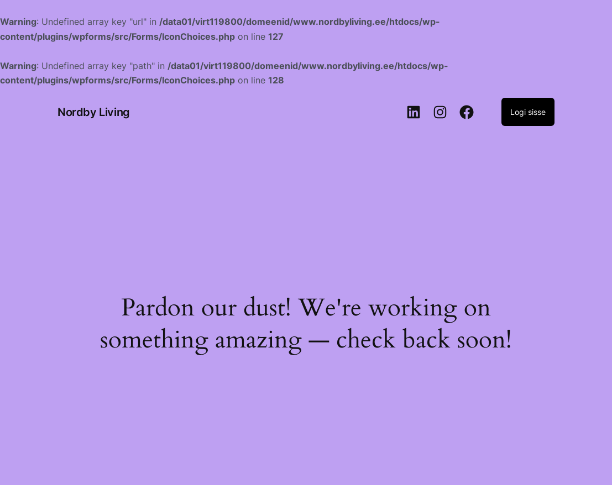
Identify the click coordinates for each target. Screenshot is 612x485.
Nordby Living (93, 112)
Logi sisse (528, 112)
